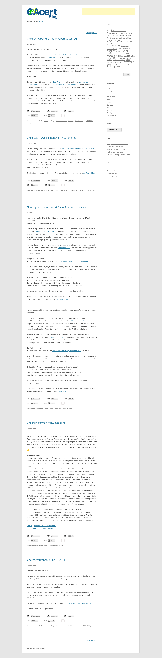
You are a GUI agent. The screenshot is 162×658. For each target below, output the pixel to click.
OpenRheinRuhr (61, 55)
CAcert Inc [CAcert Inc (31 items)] (122, 41)
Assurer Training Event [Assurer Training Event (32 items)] (119, 35)
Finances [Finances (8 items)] (116, 54)
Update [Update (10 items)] (118, 66)
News (54, 409)
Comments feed (112, 174)
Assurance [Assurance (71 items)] (118, 30)
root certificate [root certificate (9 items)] (111, 62)
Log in (109, 168)
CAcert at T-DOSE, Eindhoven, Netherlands (51, 137)
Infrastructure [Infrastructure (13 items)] (122, 58)
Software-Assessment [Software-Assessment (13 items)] (115, 64)
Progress (110, 105)
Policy (109, 102)
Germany (71, 121)
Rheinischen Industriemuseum (81, 55)
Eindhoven (71, 190)
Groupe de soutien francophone (117, 144)
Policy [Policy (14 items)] (128, 59)
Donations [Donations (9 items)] (120, 48)
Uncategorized (112, 116)
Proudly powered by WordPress (37, 648)
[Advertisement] (108, 11)
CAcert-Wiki (62, 391)
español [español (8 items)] (118, 51)
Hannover (75, 626)
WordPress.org (112, 176)
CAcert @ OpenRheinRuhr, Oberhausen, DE (52, 38)
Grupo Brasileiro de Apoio (115, 147)
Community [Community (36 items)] (113, 45)
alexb (41, 22)
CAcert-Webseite (57, 337)
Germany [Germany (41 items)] (129, 55)
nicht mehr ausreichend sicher (80, 321)
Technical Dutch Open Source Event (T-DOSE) (79, 149)
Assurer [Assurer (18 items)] (129, 33)
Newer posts (91, 33)
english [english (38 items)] (111, 51)
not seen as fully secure (45, 231)
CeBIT (70, 626)
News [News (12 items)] (109, 60)
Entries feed (111, 171)
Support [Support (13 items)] (127, 64)
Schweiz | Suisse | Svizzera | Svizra (118, 155)
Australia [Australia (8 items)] (118, 38)
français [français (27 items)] (111, 55)
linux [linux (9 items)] (129, 58)
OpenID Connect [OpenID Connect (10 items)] (116, 60)
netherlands (80, 190)
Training (109, 113)
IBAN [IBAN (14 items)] (115, 58)
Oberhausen (52, 57)
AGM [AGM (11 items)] (108, 31)
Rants (109, 107)
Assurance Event (61, 121)
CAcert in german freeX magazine (46, 422)
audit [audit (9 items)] (113, 38)
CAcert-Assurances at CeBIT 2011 (46, 559)
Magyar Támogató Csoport (116, 149)
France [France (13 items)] (127, 53)
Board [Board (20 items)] (124, 38)
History (109, 91)
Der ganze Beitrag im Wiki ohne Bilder (41, 528)
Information (48, 409)
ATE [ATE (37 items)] (109, 38)
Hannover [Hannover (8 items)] (110, 58)
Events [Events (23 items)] (110, 53)
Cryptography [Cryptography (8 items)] (125, 46)
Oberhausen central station (65, 85)
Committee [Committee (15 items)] (119, 43)
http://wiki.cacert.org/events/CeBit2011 (79, 603)
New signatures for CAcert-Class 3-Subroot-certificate (57, 207)
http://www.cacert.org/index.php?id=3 (73, 261)
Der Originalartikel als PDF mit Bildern (41, 526)
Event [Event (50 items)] (124, 51)
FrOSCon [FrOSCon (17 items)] (119, 56)
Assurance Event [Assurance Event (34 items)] (116, 33)
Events (46, 121)
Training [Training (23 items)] (111, 66)
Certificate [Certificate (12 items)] (111, 43)
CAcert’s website (64, 248)
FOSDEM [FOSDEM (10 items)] (122, 54)
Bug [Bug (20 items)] (129, 38)
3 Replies (30, 213)
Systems (109, 110)
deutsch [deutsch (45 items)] (112, 48)
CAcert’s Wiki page (63, 299)
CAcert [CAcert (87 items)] (112, 40)
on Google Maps (89, 173)
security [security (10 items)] (119, 62)
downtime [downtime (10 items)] (127, 49)
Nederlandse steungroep (115, 152)
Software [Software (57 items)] (128, 62)
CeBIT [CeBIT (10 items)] (130, 41)
